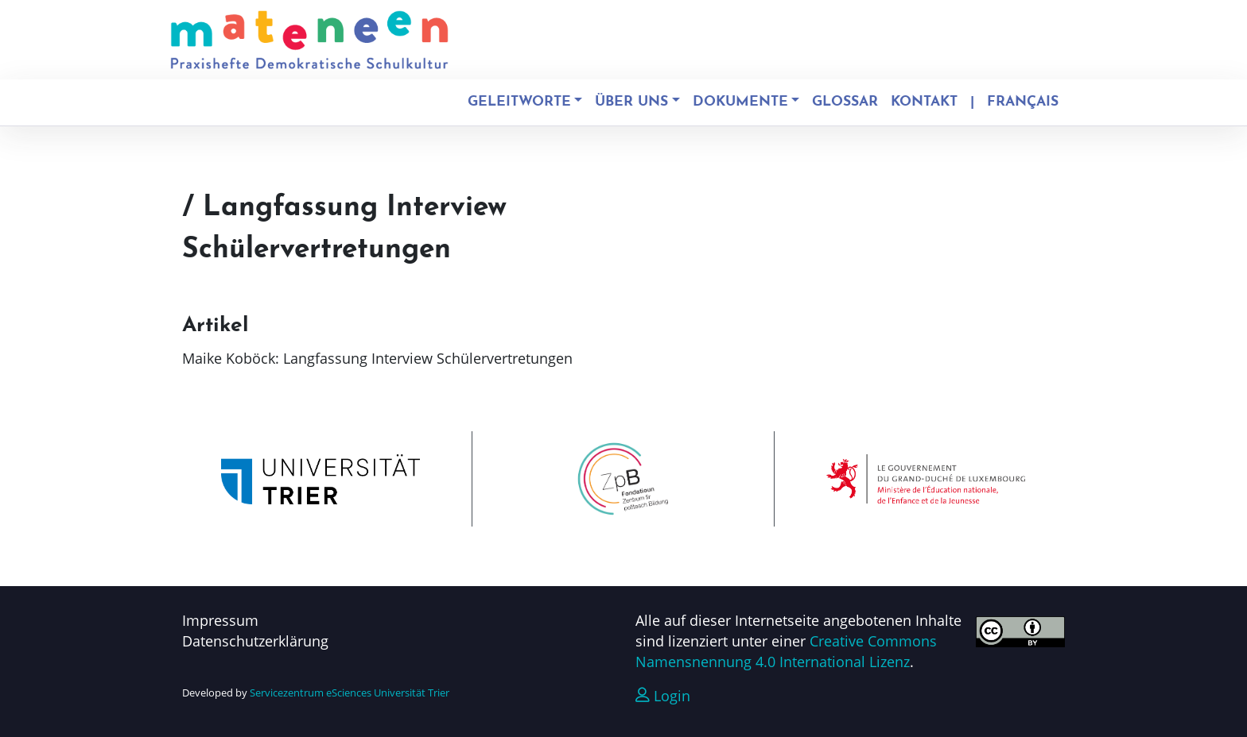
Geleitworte (519, 102)
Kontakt (924, 102)
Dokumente (740, 102)
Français (1023, 102)
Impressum (220, 620)
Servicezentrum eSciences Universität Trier (349, 692)
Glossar (845, 102)
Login (662, 695)
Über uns (631, 102)
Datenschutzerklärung (255, 640)
